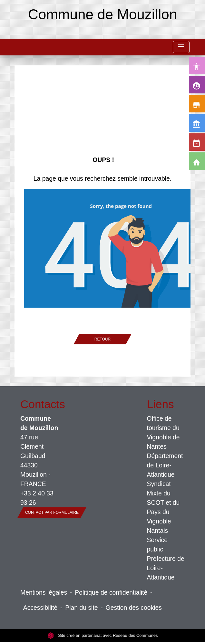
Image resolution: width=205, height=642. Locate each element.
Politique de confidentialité (111, 592)
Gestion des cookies (134, 607)
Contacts (39, 404)
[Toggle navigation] (181, 47)
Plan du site (81, 607)
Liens (160, 404)
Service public (157, 544)
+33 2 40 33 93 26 (37, 498)
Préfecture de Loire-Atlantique (165, 568)
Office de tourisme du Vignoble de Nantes (163, 432)
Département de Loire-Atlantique (165, 465)
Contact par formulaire (52, 512)
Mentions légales (43, 592)
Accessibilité (40, 607)
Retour (102, 339)
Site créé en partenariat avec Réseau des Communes (102, 635)
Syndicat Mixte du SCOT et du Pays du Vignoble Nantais (163, 507)
